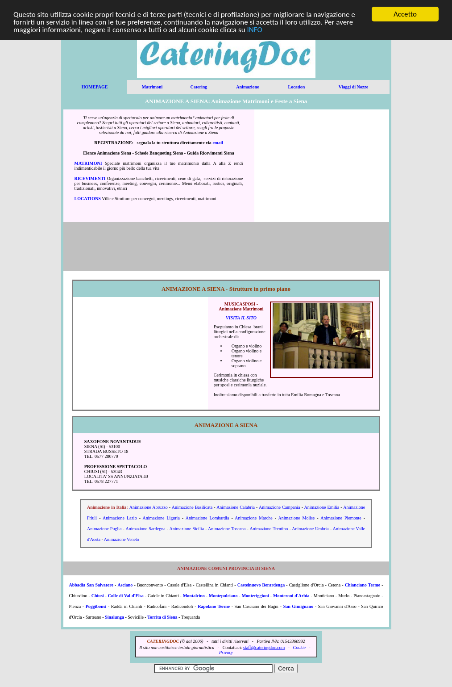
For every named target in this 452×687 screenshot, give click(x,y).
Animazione (247, 86)
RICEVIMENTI (90, 178)
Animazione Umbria (310, 528)
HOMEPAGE (95, 86)
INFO (254, 29)
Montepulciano (223, 595)
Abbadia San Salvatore (91, 584)
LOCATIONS (88, 198)
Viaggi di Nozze (353, 86)
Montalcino (194, 595)
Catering (198, 86)
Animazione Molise (296, 517)
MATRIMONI (88, 163)
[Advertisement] (322, 166)
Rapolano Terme (214, 606)
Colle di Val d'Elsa (126, 595)
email (217, 142)
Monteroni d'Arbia (291, 595)
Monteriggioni (255, 595)
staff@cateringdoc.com (264, 647)
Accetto (405, 14)
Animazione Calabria (235, 507)
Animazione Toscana (226, 528)
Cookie (299, 647)
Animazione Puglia (104, 528)
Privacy (226, 652)
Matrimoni (152, 86)
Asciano (125, 584)
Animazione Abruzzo (148, 507)
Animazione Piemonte (340, 517)
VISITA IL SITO (241, 317)
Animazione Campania (279, 507)
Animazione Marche (253, 517)
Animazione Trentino (268, 528)
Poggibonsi (96, 606)
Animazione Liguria (161, 517)
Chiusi (97, 595)
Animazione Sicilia (187, 528)
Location (296, 86)
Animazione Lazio (120, 517)
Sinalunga (114, 617)
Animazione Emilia (322, 507)
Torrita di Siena (162, 617)
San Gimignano (298, 606)
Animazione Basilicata (192, 507)
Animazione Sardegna (145, 528)
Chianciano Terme (362, 584)
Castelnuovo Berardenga (261, 584)
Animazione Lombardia (207, 517)
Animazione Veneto (121, 539)
